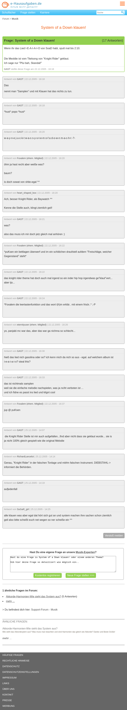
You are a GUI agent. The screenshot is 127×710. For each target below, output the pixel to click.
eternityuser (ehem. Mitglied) (31, 324)
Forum (5, 18)
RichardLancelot (25, 456)
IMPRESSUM (9, 677)
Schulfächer (9, 12)
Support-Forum (39, 609)
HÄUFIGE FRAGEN (12, 655)
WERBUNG (8, 706)
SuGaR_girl (23, 509)
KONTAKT (7, 694)
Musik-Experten (85, 552)
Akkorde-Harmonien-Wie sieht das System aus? (33, 596)
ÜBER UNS (8, 689)
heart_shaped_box (26, 193)
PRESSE (7, 700)
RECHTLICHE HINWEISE (15, 660)
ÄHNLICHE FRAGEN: (15, 621)
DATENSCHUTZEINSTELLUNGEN (20, 672)
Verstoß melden (114, 535)
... (7, 638)
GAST (7, 69)
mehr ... (10, 601)
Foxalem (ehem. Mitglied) (30, 158)
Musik (54, 609)
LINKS (5, 683)
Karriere (44, 12)
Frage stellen (28, 12)
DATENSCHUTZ (11, 666)
